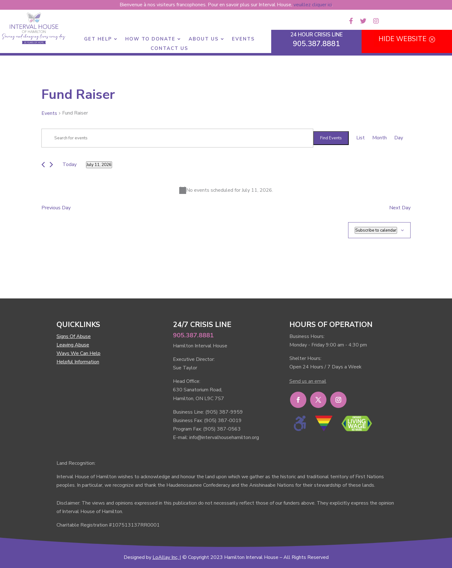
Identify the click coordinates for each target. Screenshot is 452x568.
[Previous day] (43, 165)
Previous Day (56, 207)
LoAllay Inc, (165, 557)
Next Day (400, 207)
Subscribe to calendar (375, 230)
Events (243, 39)
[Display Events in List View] (360, 137)
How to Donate (150, 39)
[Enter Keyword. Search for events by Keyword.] (177, 138)
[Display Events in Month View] (379, 137)
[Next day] (51, 165)
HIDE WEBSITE (403, 39)
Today (69, 164)
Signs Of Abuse (73, 336)
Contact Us (169, 48)
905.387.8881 (193, 335)
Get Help (98, 39)
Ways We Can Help (78, 353)
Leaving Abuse (72, 344)
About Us (204, 39)
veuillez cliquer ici (312, 4)
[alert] (226, 190)
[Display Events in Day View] (398, 137)
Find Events (331, 138)
